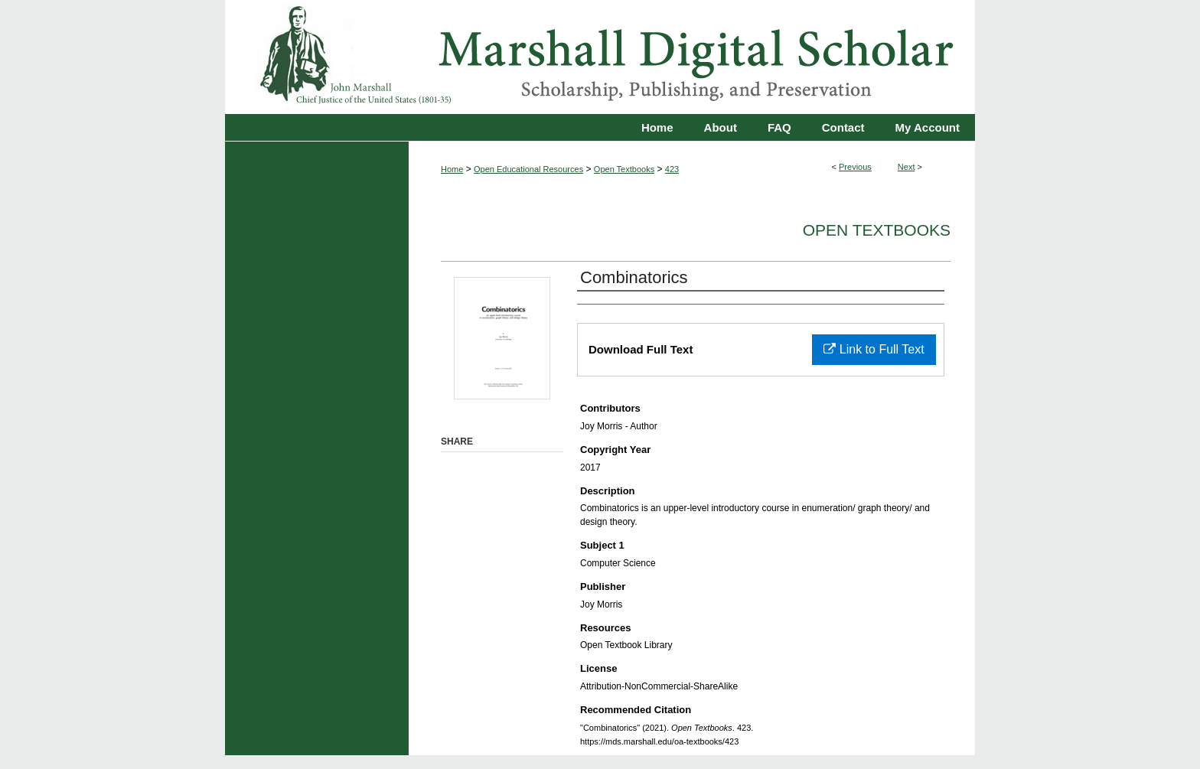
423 (672, 169)
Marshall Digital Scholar (600, 57)
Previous (855, 166)
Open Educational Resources (528, 169)
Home (452, 169)
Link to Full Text (873, 349)
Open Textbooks (624, 169)
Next (906, 166)
